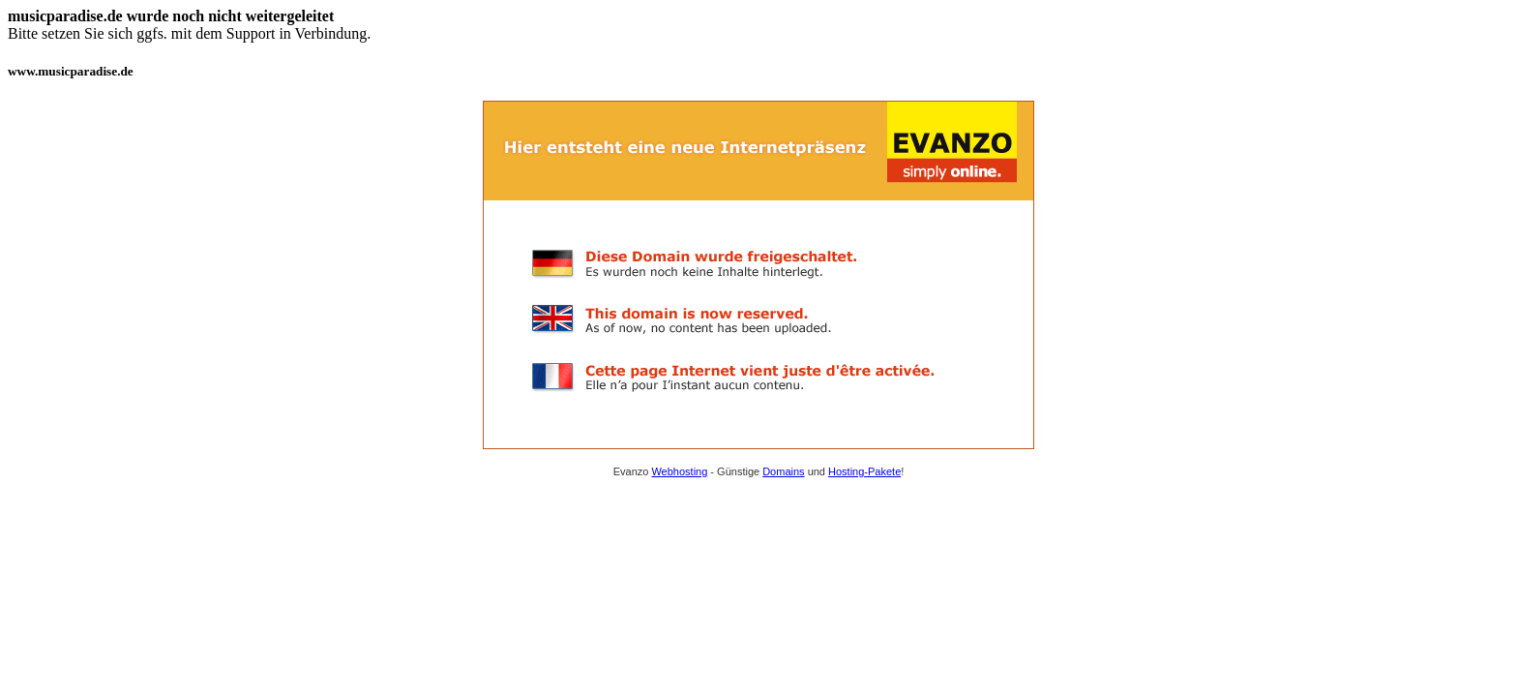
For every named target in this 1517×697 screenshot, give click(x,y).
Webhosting (679, 471)
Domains (783, 471)
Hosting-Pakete (864, 471)
